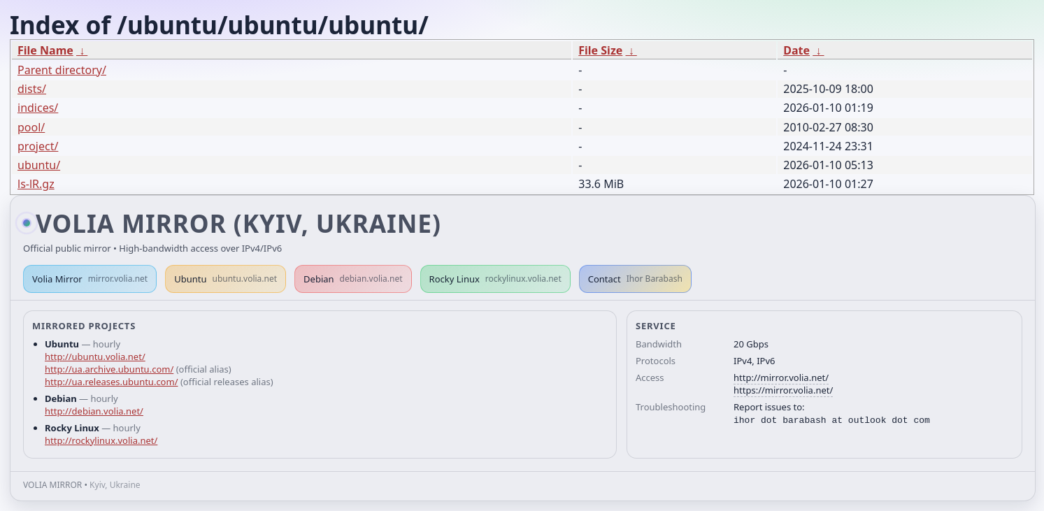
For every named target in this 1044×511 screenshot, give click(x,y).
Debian (353, 279)
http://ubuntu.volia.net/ (95, 356)
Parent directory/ (61, 70)
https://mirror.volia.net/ (783, 390)
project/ (37, 146)
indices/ (37, 107)
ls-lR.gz (36, 184)
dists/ (31, 88)
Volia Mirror (90, 279)
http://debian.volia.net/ (94, 411)
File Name (45, 50)
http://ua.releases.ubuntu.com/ (111, 381)
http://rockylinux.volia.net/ (101, 440)
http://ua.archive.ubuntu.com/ (109, 369)
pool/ (31, 127)
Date (796, 50)
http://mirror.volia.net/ (781, 377)
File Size (600, 50)
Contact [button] (635, 279)
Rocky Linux (495, 279)
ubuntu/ (38, 165)
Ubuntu (225, 279)
